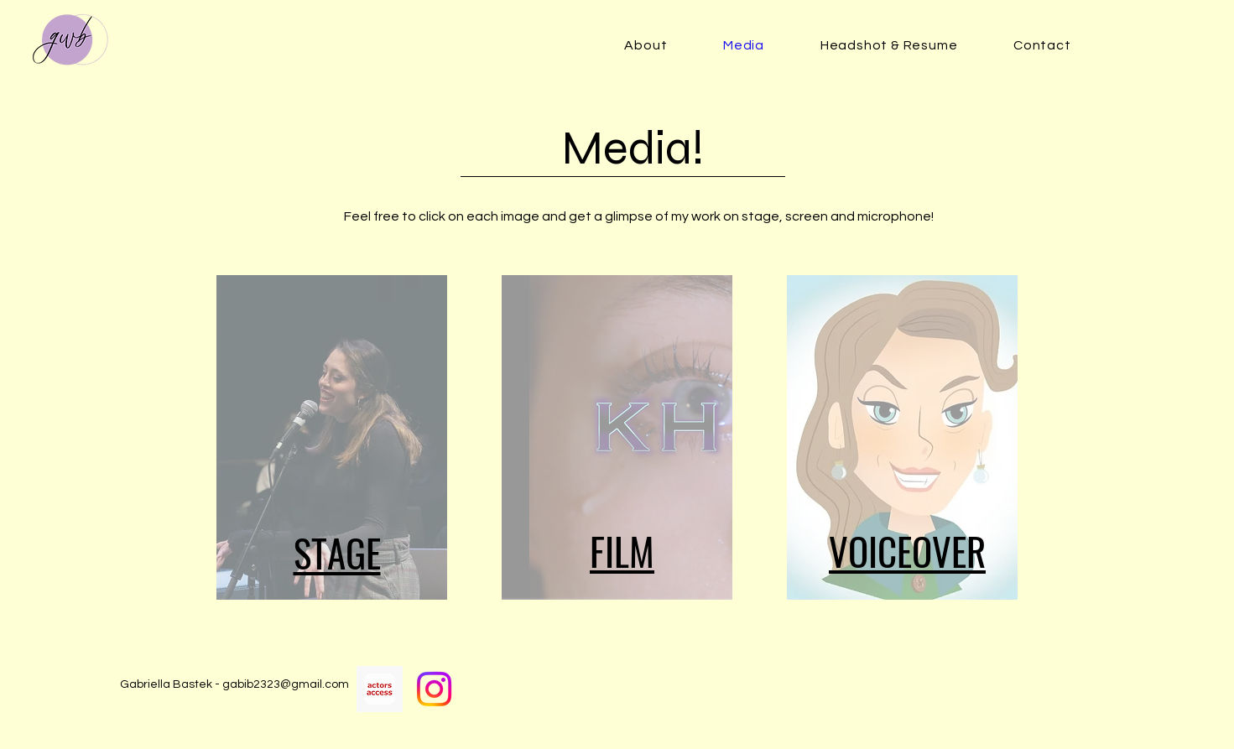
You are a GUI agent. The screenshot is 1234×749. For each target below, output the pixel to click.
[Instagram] (434, 689)
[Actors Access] (380, 689)
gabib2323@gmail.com (285, 684)
